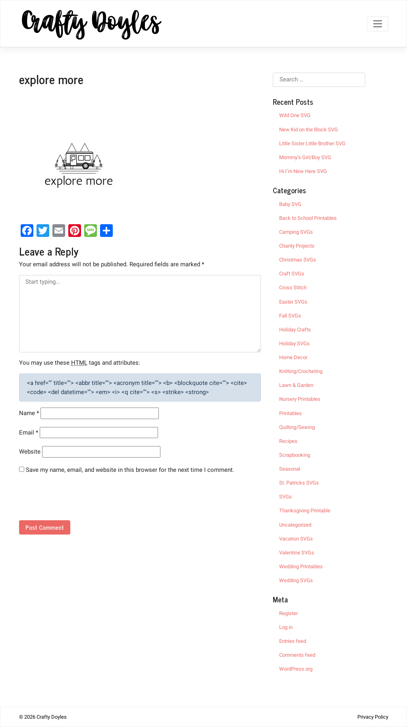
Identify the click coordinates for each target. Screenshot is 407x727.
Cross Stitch (293, 287)
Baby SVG (290, 204)
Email (28, 432)
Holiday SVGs (294, 343)
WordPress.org (295, 669)
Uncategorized (295, 525)
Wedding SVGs (296, 580)
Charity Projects (296, 246)
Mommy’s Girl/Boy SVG (305, 157)
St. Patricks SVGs (299, 483)
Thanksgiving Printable (304, 511)
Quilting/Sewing (297, 427)
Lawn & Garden (296, 385)
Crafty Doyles (52, 717)
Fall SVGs (290, 316)
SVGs (285, 497)
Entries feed (292, 641)
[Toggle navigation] (377, 23)
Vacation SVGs (296, 539)
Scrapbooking (294, 455)
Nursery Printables (299, 399)
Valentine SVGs (296, 553)
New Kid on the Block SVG (308, 130)
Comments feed (297, 655)
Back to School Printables (308, 218)
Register (288, 613)
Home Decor (293, 357)
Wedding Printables (301, 566)
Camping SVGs (296, 232)
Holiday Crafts (295, 330)
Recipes (288, 441)
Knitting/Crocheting (300, 371)
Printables (290, 413)
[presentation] (73, 501)
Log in (286, 627)
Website (30, 451)
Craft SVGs (291, 274)
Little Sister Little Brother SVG (312, 143)
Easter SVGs (293, 302)
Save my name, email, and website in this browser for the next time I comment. (130, 469)
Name (29, 413)
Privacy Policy (372, 717)
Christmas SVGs (297, 260)
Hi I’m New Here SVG (303, 171)
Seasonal (289, 469)
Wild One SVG (295, 115)
